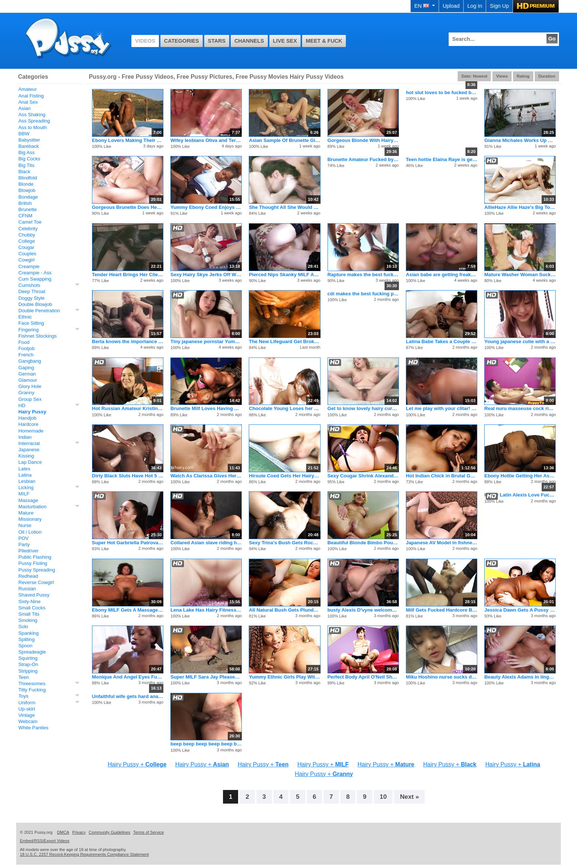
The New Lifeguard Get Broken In (284, 341)
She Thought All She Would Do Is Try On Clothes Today (284, 207)
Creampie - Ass (35, 272)
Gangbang (29, 361)
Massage (28, 500)
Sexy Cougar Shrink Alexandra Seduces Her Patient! (363, 475)
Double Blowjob (35, 304)
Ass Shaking (31, 114)
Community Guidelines (109, 832)
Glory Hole (29, 386)
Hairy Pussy (32, 411)
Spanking (28, 633)
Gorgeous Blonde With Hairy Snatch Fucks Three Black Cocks (363, 140)
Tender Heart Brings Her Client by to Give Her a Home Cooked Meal (127, 274)
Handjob (27, 418)
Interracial (29, 443)
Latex (24, 468)
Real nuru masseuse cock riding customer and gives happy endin (520, 408)
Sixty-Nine (29, 601)
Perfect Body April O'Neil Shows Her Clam (363, 677)
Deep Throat (31, 291)
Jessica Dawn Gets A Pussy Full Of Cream (520, 610)
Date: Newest (474, 76)
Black (24, 171)
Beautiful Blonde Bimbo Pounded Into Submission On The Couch (363, 542)
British (25, 203)
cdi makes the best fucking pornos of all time (363, 293)
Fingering (28, 329)
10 (383, 796)
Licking (25, 487)
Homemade (30, 431)
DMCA (63, 832)
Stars (217, 41)
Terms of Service (148, 832)
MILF (23, 493)
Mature (25, 513)
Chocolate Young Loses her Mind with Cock (284, 408)
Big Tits (26, 165)
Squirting (28, 658)
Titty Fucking (32, 690)
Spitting (26, 639)
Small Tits (28, 614)
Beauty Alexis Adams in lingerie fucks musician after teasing (520, 677)
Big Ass (26, 152)
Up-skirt (26, 709)
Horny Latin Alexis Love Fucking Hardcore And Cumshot (520, 495)
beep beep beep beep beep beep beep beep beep (206, 744)
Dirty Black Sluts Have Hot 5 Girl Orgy (127, 475)
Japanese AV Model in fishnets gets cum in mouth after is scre (441, 542)
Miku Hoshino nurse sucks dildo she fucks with (441, 677)
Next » (409, 796)
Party (24, 544)
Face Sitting (31, 323)
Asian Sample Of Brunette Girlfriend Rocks (284, 140)
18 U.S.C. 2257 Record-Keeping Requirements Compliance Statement (84, 854)
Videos (145, 41)
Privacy (79, 832)
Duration (546, 76)
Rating (523, 76)
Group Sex (30, 399)
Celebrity (28, 228)
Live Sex (285, 41)
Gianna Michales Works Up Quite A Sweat (520, 140)
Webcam (28, 721)
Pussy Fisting (32, 563)
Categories (181, 41)
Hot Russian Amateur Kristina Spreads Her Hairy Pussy (127, 408)
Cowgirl (26, 260)
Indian (25, 437)
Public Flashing (34, 557)
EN (424, 6)
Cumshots (29, 285)
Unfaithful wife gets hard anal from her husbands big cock (127, 696)
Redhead (28, 576)
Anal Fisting (31, 96)
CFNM (25, 215)
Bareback (28, 146)
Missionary (30, 519)
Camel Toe (30, 222)
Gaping (26, 367)
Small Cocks (31, 608)
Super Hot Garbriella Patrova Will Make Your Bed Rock (127, 542)
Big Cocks (29, 158)
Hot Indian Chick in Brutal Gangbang (441, 475)
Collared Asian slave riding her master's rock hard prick (206, 542)
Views (502, 76)
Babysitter (29, 140)
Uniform (26, 702)
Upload (451, 6)
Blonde (25, 184)
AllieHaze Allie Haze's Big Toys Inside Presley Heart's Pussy (520, 207)
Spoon (25, 645)
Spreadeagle (32, 652)
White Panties (33, 727)
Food (23, 342)
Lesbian (26, 481)
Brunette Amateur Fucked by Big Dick (363, 159)
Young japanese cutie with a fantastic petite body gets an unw (520, 341)
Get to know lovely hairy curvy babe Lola (363, 408)
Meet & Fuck (324, 41)
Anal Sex (28, 102)
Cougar (26, 247)
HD (21, 405)
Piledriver (28, 550)
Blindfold (27, 178)
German (27, 374)
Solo (23, 626)
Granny (26, 392)
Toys (23, 696)
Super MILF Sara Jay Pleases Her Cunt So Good (206, 677)
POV (23, 538)
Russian (27, 588)
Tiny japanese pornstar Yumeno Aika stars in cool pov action (206, 341)
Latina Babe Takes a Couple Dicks (441, 341)
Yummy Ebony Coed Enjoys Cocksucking (206, 207)
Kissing (26, 456)
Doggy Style (31, 298)
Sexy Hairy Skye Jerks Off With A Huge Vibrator (206, 274)
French (25, 354)
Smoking (27, 620)
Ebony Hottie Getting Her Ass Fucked (520, 475)
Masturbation (32, 506)
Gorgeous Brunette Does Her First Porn (127, 207)
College (26, 241)
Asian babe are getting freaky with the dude (441, 274)
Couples (27, 253)
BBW (23, 133)
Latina (25, 475)
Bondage (28, 197)
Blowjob (26, 190)
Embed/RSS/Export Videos (45, 841)
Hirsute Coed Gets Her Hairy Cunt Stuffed (284, 475)
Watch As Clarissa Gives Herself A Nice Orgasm (206, 475)
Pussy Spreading (36, 570)
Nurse (24, 525)
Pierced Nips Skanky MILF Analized (284, 274)
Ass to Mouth (32, 127)
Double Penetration (39, 310)
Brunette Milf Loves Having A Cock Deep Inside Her (206, 408)
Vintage (26, 715)
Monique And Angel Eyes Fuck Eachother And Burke (127, 677)
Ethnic (25, 317)
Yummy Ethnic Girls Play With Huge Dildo (284, 677)
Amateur (27, 89)
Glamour (27, 380)
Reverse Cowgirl (36, 582)
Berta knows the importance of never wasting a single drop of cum (127, 341)
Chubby (26, 235)
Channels (249, 41)
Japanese (28, 449)
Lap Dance (30, 462)
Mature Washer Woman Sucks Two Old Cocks (520, 274)
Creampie (28, 266)
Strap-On (28, 664)
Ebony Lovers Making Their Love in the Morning (127, 140)
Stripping (28, 671)
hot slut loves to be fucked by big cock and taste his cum (441, 92)
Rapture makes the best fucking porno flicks (363, 274)
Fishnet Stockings (37, 336)
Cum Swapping (34, 279)
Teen (23, 677)
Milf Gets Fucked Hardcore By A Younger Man (441, 610)
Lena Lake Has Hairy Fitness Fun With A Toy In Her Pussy (206, 610)
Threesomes (31, 683)
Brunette (27, 209)
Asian (24, 108)
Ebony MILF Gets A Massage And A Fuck (127, 610)
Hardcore (28, 424)
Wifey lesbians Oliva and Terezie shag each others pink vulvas (206, 140)
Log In (474, 6)
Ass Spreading (34, 121)
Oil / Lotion (30, 532)
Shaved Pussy (33, 595)
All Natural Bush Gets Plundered (284, 610)
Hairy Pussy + (137, 764)
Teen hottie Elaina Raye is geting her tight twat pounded (441, 159)
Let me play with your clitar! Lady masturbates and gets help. (441, 408)
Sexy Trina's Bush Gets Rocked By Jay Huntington (284, 542)
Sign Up (499, 6)
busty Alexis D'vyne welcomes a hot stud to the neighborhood (363, 610)
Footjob (26, 348)
